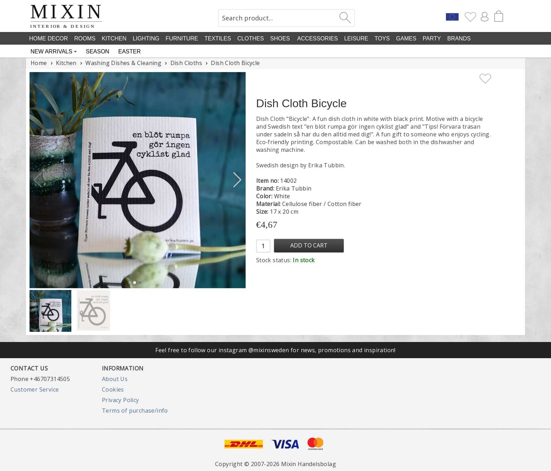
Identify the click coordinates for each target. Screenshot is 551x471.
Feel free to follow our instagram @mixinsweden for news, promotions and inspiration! (275, 350)
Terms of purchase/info (135, 410)
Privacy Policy (120, 400)
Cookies (113, 389)
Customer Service (35, 389)
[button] (237, 180)
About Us (115, 379)
